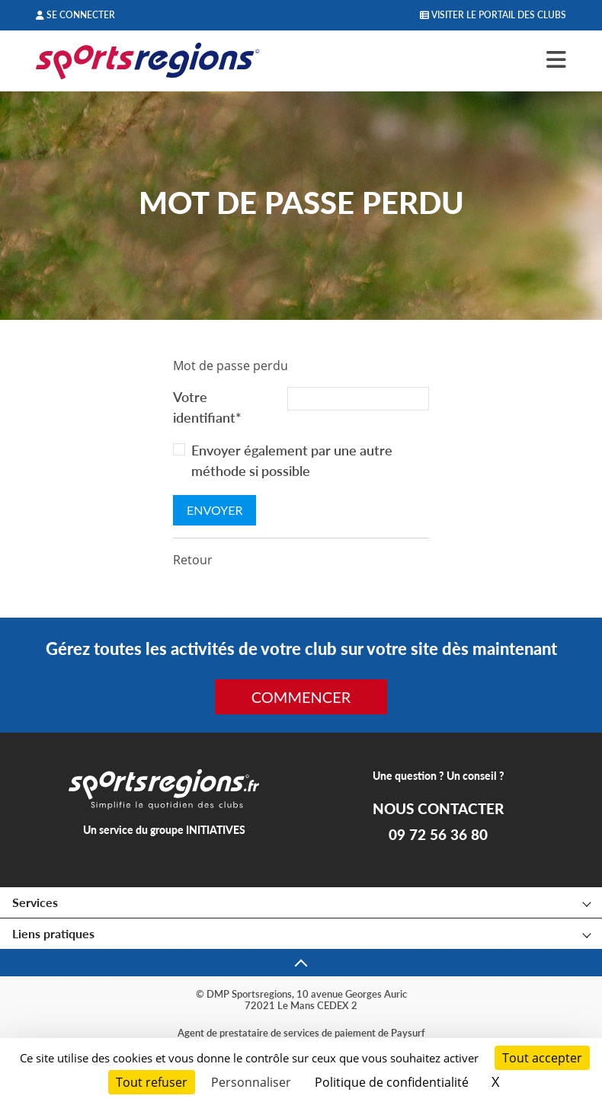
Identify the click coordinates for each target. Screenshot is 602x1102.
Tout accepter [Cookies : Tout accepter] (542, 1057)
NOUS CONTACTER (438, 809)
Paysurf (408, 1033)
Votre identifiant (207, 407)
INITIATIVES (215, 829)
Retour (193, 559)
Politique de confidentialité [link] (392, 1082)
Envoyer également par (291, 460)
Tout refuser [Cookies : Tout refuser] (151, 1082)
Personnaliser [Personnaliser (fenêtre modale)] (251, 1082)
